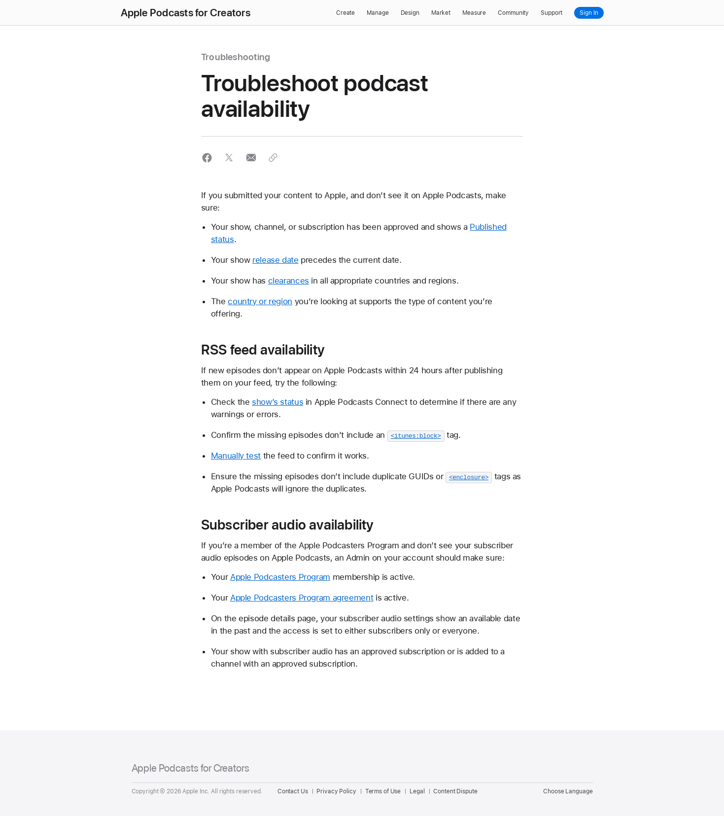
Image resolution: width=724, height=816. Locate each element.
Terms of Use (383, 791)
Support (551, 12)
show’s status (277, 402)
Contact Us (292, 791)
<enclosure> (468, 476)
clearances (288, 280)
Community (513, 12)
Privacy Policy (336, 791)
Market (440, 12)
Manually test (236, 456)
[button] (207, 157)
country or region (260, 301)
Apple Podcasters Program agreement (301, 598)
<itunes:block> (416, 435)
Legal (417, 791)
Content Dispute (455, 791)
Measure (474, 12)
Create (345, 12)
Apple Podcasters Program (280, 577)
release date (275, 260)
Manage (377, 12)
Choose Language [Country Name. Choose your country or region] (567, 791)
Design (410, 12)
